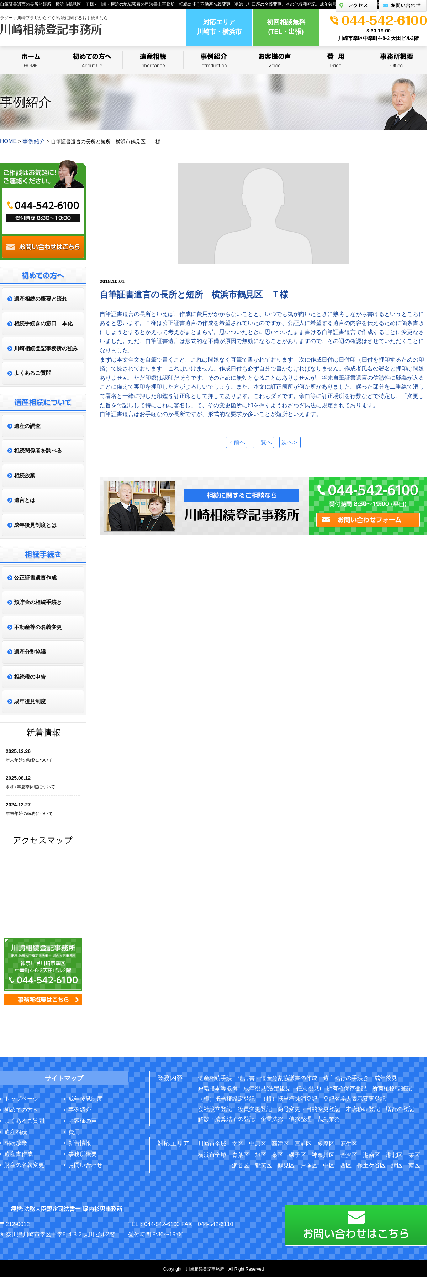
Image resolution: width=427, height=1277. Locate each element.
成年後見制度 (85, 1098)
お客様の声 (82, 1120)
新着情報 (79, 1142)
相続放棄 (15, 1142)
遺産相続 (15, 1131)
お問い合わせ (85, 1164)
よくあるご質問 (24, 1120)
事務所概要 (82, 1153)
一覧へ (263, 441)
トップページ (21, 1098)
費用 (74, 1131)
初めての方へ (21, 1109)
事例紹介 (79, 1109)
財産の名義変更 (24, 1164)
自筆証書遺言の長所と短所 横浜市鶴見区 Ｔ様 (194, 294)
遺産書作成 (18, 1153)
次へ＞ (293, 441)
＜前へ (233, 441)
